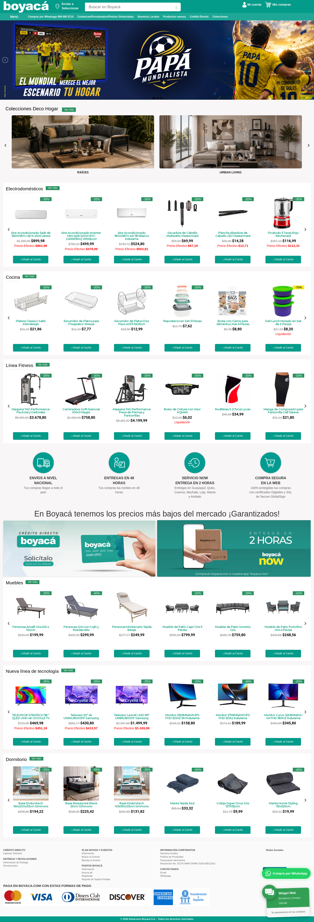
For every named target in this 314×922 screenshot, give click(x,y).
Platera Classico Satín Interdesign (31, 322)
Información (88, 853)
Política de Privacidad (171, 856)
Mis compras (278, 4)
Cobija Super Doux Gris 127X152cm (232, 805)
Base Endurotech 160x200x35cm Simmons (30, 805)
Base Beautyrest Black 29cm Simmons (81, 805)
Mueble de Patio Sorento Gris (233, 628)
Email (163, 872)
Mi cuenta (251, 4)
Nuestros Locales (148, 16)
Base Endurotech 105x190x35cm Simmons (131, 805)
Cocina (13, 277)
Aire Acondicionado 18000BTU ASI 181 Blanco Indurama (131, 236)
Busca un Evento (91, 856)
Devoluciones (10, 865)
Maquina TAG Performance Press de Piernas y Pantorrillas (132, 412)
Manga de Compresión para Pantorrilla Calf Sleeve (283, 411)
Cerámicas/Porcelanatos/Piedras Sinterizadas (105, 16)
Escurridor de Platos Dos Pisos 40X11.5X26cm (131, 322)
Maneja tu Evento (91, 860)
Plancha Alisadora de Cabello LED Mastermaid (232, 234)
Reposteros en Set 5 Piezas (182, 321)
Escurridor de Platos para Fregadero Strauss (81, 322)
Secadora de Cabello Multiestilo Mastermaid (182, 234)
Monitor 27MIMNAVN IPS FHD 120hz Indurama (233, 716)
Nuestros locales (169, 853)
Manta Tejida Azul (182, 803)
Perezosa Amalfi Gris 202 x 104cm (30, 628)
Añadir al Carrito (31, 259)
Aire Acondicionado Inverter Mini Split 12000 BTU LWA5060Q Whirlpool (81, 236)
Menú (11, 16)
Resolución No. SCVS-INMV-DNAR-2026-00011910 (187, 863)
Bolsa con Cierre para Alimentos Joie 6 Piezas (232, 322)
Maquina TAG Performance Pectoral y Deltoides (31, 411)
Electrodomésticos (24, 188)
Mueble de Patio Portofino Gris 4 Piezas (283, 628)
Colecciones (220, 16)
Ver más (69, 109)
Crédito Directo (199, 16)
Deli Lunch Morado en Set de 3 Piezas (283, 322)
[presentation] (5, 145)
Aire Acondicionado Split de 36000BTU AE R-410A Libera (30, 234)
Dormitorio (16, 759)
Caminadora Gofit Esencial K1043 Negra (81, 411)
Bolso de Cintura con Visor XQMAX (182, 411)
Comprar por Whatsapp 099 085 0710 (50, 16)
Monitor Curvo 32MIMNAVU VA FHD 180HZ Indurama (283, 716)
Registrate (87, 876)
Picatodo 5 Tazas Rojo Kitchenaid (283, 234)
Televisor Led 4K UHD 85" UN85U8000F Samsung (131, 716)
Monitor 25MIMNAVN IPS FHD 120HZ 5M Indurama (182, 716)
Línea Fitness (19, 365)
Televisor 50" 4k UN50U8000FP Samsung (81, 716)
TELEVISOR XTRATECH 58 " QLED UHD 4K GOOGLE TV (30, 716)
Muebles (14, 582)
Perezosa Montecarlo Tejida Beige (131, 628)
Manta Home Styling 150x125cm (283, 805)
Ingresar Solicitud (12, 853)
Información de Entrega (15, 862)
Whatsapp (165, 876)
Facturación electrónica (172, 860)
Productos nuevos (174, 16)
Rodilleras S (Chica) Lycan (233, 409)
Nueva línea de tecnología (32, 671)
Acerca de (87, 872)
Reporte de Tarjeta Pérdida (96, 879)
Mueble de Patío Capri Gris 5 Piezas (182, 628)
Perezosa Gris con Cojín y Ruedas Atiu (81, 628)
